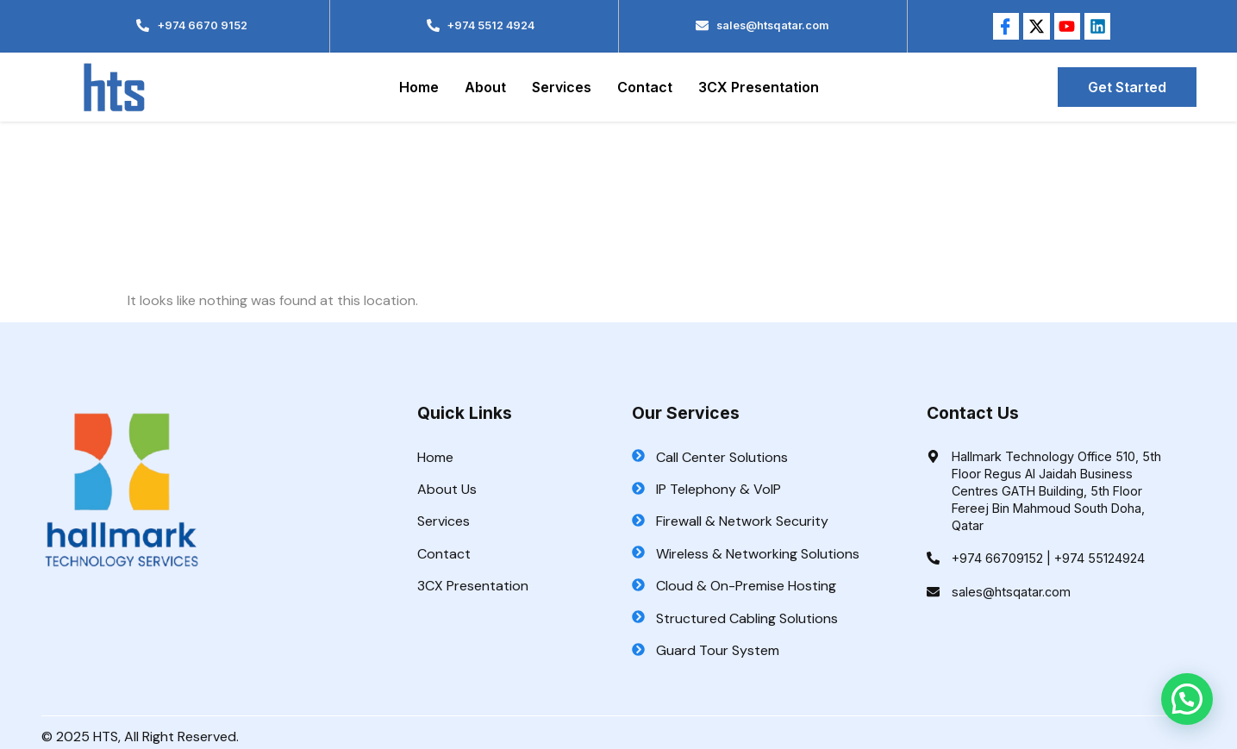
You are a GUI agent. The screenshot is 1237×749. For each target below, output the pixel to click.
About (485, 87)
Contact (644, 87)
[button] (1187, 699)
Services (561, 87)
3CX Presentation (758, 87)
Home (419, 87)
